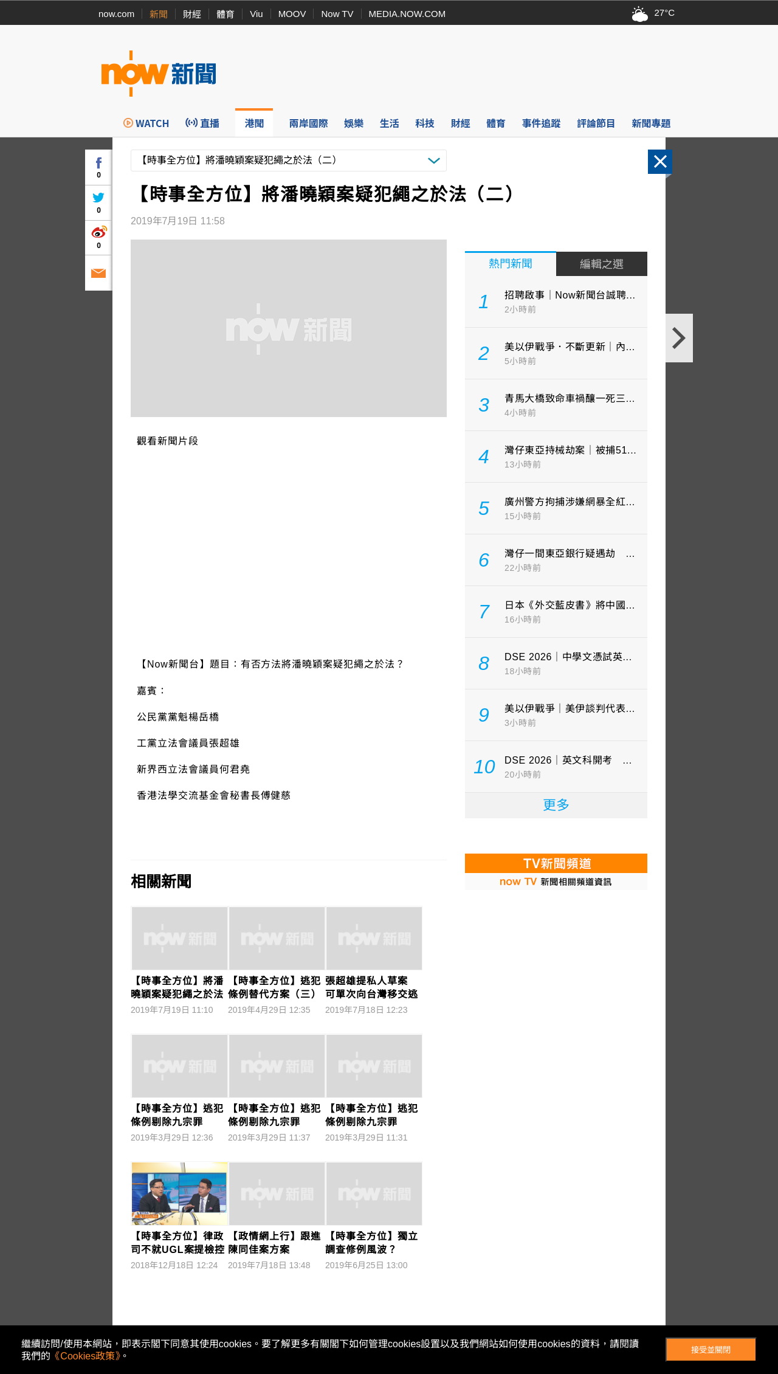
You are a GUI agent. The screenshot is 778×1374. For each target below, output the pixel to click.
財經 (192, 14)
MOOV (292, 14)
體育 (225, 14)
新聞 (159, 14)
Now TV (337, 14)
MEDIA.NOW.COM (407, 14)
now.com (116, 14)
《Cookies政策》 (85, 1356)
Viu (256, 14)
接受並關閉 (711, 1350)
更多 (556, 805)
